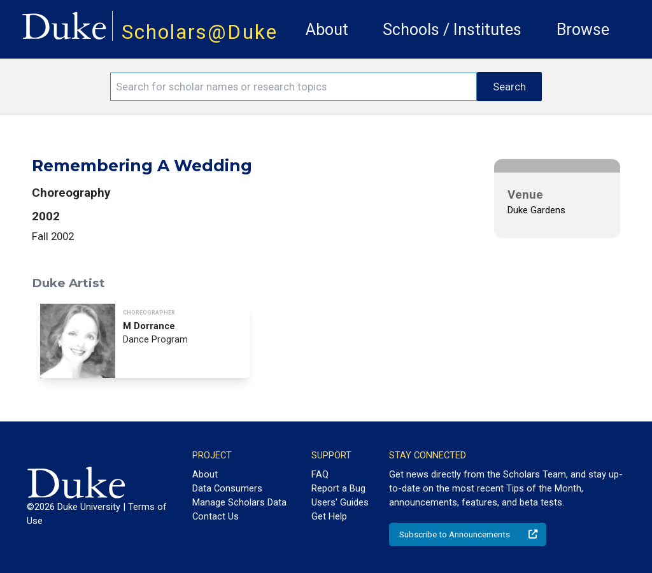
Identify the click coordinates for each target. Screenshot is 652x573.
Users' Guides (340, 502)
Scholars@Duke (200, 32)
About (327, 29)
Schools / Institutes (452, 29)
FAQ (320, 474)
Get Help (329, 516)
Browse (582, 29)
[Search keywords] (293, 87)
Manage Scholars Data (239, 502)
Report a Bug (338, 488)
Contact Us (215, 516)
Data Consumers (227, 488)
